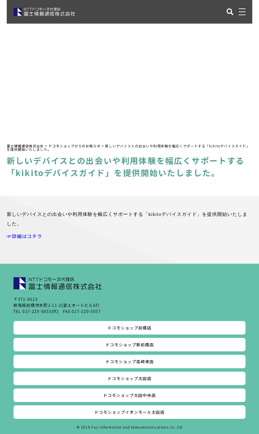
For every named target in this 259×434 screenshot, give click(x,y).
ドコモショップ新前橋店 (130, 344)
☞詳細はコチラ (24, 236)
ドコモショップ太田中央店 (129, 395)
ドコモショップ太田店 (129, 378)
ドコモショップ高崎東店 (130, 361)
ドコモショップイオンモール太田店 (129, 412)
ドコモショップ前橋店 (129, 327)
